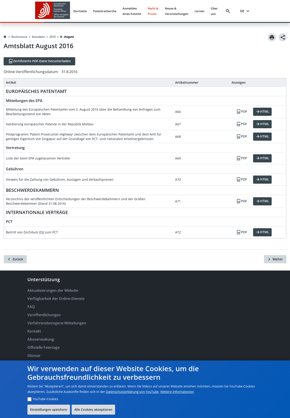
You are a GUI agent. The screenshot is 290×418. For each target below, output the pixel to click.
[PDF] (241, 112)
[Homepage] (5, 37)
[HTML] (262, 112)
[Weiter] (275, 259)
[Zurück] (15, 259)
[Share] (283, 37)
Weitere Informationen (177, 392)
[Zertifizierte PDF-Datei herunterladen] (39, 61)
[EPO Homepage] (52, 11)
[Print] (272, 37)
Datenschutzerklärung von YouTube (132, 392)
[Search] (229, 11)
